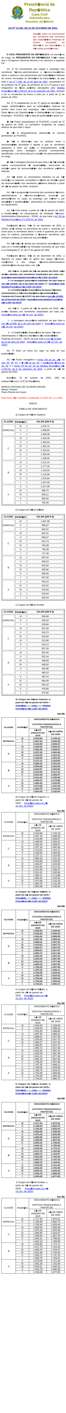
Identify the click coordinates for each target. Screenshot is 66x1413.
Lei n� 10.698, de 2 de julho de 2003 (22, 283)
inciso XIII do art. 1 (49, 359)
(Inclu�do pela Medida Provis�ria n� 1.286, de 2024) (29, 277)
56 (12, 362)
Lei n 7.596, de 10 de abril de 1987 (28, 81)
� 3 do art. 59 (30, 362)
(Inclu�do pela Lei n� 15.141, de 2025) (22, 314)
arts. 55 (5, 362)
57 (16, 362)
